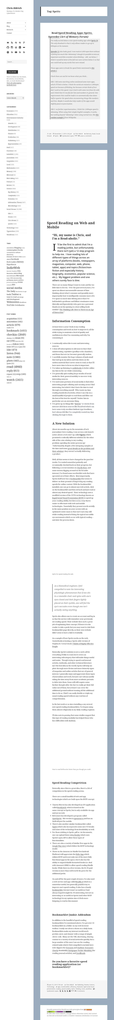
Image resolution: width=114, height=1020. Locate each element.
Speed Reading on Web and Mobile (71, 225)
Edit (9, 213)
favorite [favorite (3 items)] (9, 344)
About (9, 23)
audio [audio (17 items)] (10, 328)
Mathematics (11, 168)
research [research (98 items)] (9, 285)
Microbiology (12, 206)
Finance (11, 134)
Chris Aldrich (14, 8)
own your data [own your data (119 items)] (17, 278)
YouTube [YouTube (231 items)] (10, 305)
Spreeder (55, 51)
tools (83, 989)
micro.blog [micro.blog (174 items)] (18, 273)
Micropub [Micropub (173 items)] (20, 276)
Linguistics (10, 161)
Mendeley (88, 950)
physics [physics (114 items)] (16, 280)
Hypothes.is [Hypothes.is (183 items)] (11, 264)
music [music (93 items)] (8, 278)
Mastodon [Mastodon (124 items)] (10, 273)
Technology (11, 228)
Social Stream (11, 209)
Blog (8, 26)
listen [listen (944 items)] (13, 353)
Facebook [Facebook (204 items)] (15, 259)
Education (10, 114)
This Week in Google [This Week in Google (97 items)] (21, 291)
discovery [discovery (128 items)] (10, 255)
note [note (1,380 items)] (13, 357)
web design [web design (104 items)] (20, 297)
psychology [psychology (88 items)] (14, 282)
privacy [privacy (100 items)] (9, 282)
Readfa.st (79, 882)
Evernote (70, 948)
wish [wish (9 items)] (9, 383)
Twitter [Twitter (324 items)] (15, 294)
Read (93, 134)
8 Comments (80, 991)
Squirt (55, 827)
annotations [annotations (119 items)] (10, 248)
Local (8, 164)
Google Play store (59, 846)
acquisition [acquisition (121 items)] (14, 318)
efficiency (73, 987)
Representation (13, 144)
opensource (79, 818)
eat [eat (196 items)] (11, 340)
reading (58, 989)
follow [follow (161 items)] (18, 344)
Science (9, 189)
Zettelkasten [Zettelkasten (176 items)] (20, 305)
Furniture (10, 151)
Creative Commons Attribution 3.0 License (83, 1016)
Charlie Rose (82, 468)
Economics (10, 111)
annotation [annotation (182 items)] (14, 321)
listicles (78, 404)
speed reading (66, 989)
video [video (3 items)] (9, 376)
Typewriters (11, 231)
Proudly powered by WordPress (58, 1009)
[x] (60, 991)
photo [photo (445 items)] (13, 360)
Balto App (80, 854)
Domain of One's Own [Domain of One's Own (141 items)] (14, 257)
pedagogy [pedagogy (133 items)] (10, 280)
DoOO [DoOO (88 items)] (24, 256)
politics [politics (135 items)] (21, 280)
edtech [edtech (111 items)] (9, 259)
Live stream (12, 220)
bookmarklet (75, 479)
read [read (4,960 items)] (14, 367)
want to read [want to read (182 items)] (12, 297)
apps (59, 987)
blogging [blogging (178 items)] (17, 248)
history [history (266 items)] (20, 261)
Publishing (12, 140)
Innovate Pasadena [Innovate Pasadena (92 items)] (12, 271)
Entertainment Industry (15, 118)
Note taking (11, 178)
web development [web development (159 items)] (13, 299)
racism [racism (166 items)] (20, 282)
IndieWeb (10, 154)
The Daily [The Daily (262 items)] (11, 291)
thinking (78, 989)
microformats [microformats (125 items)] (11, 276)
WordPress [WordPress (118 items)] (23, 302)
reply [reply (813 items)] (13, 370)
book (76, 135)
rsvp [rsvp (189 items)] (21, 374)
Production (12, 137)
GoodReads (80, 953)
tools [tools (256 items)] (9, 294)
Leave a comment (86, 136)
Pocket (80, 950)
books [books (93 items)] (23, 248)
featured (80, 987)
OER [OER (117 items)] (11, 278)
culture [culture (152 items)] (18, 252)
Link (50, 134)
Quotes (10, 224)
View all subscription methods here (14, 84)
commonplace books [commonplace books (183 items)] (15, 250)
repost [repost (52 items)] (11, 374)
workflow (89, 989)
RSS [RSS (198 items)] (13, 285)
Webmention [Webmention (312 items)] (13, 302)
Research (10, 30)
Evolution (11, 199)
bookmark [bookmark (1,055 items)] (17, 330)
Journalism (10, 158)
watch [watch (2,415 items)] (15, 380)
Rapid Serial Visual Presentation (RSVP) (68, 498)
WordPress (10, 235)
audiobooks (77, 368)
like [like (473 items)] (12, 349)
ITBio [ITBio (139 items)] (19, 271)
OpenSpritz (57, 818)
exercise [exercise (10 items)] (19, 341)
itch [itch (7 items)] (17, 347)
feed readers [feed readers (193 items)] (12, 262)
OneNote (80, 948)
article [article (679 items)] (13, 324)
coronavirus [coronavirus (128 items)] (11, 252)
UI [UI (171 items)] (20, 294)
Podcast (9, 182)
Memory (9, 171)
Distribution (12, 130)
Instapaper (72, 950)
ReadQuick (61, 807)
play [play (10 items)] (22, 361)
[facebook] (69, 991)
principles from (82, 1009)
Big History (12, 192)
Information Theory (15, 202)
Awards (10, 123)
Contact (9, 33)
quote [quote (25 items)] (10, 363)
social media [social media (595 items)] (14, 288)
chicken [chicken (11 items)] (11, 338)
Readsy (77, 835)
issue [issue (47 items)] (10, 347)
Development (12, 127)
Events (10, 217)
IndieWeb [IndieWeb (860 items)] (13, 268)
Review (9, 185)
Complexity (12, 195)
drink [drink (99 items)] (19, 338)
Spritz (94, 40)
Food (8, 147)
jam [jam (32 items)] (22, 347)
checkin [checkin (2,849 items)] (16, 334)
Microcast (10, 175)
